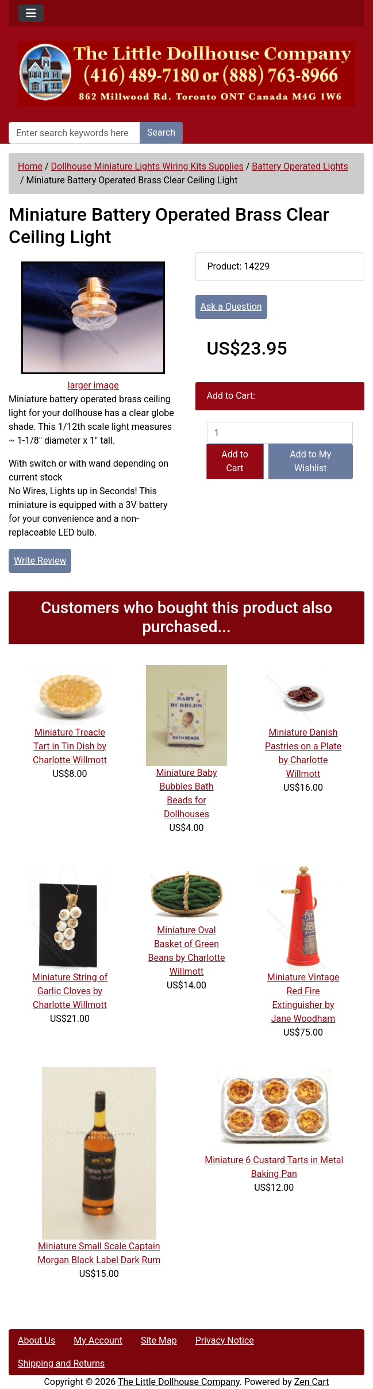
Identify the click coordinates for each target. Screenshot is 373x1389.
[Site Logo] (186, 74)
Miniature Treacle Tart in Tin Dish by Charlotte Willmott (70, 746)
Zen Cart (311, 1381)
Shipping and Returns (61, 1363)
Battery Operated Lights (300, 166)
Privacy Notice (224, 1340)
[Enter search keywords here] (74, 133)
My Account (98, 1340)
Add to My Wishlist (310, 461)
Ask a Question (231, 306)
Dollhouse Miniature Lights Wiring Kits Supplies (147, 166)
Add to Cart (234, 461)
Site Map (159, 1340)
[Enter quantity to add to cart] (280, 433)
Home (30, 166)
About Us (36, 1340)
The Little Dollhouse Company (179, 1381)
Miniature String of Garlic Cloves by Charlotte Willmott (70, 991)
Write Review (40, 560)
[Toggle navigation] (31, 13)
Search (161, 132)
